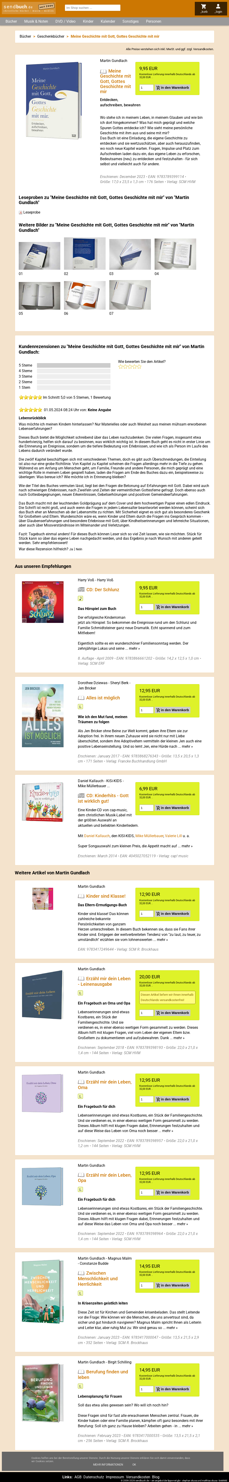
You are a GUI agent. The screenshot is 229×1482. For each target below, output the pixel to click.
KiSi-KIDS (114, 781)
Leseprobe (29, 212)
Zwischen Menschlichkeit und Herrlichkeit (98, 1278)
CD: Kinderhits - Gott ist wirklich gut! (103, 798)
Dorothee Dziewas (92, 683)
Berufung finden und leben (103, 1374)
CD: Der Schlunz (102, 589)
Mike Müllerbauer (92, 786)
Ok (134, 1468)
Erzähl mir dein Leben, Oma (104, 1084)
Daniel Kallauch (91, 781)
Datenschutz (93, 1477)
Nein (79, 549)
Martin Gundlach (113, 60)
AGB (78, 1477)
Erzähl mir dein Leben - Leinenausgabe (104, 981)
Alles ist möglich (103, 697)
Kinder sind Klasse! (105, 896)
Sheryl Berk (119, 683)
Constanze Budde (94, 1263)
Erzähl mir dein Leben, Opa (104, 1177)
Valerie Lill (173, 836)
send (18, 6)
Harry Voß (86, 580)
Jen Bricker (87, 688)
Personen (153, 21)
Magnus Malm (120, 1258)
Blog (155, 1477)
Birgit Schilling (119, 1362)
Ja (71, 549)
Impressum (115, 1477)
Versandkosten (203, 49)
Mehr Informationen (108, 1468)
